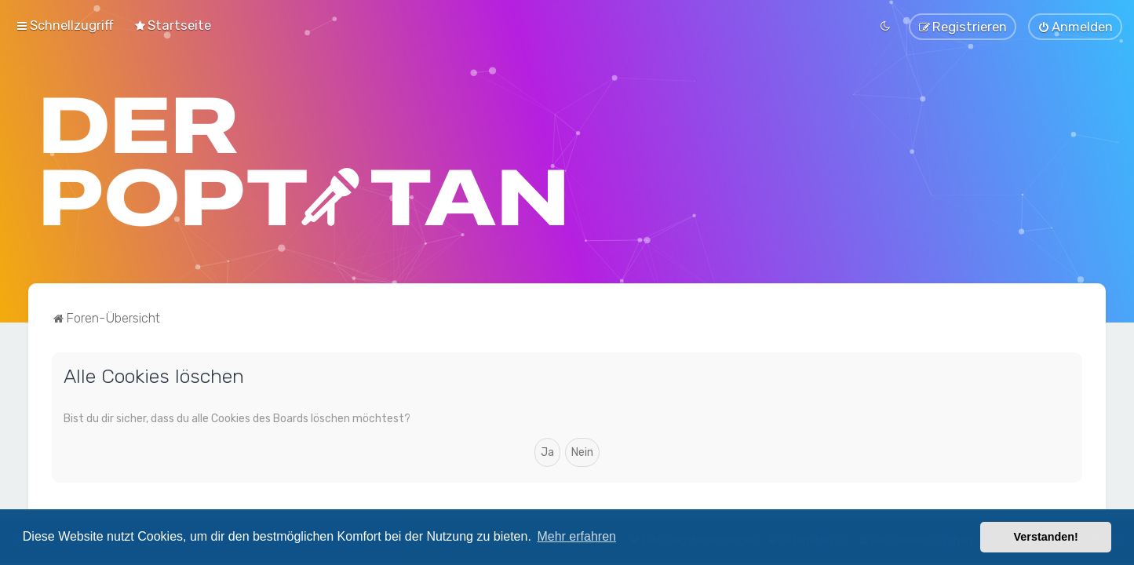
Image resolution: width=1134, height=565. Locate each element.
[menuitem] (172, 25)
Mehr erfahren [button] (576, 536)
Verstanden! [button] (1046, 536)
